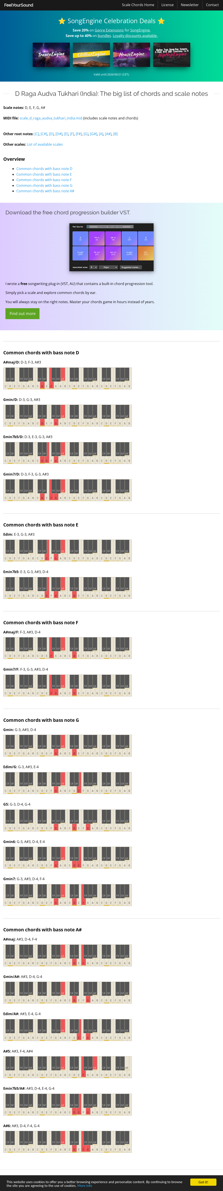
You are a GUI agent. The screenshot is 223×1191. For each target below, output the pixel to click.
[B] (115, 133)
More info (84, 1186)
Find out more (23, 313)
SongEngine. (140, 30)
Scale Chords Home (138, 4)
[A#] (108, 133)
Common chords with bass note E (44, 174)
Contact (212, 4)
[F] (72, 133)
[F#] (79, 133)
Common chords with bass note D (44, 168)
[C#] (44, 133)
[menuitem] (19, 5)
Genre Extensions (109, 30)
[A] (101, 133)
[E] (66, 133)
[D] (51, 133)
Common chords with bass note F (44, 179)
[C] (36, 133)
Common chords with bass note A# (45, 191)
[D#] (58, 133)
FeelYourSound (18, 5)
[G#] (93, 133)
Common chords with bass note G (44, 185)
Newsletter (190, 4)
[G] (86, 133)
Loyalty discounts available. (135, 35)
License (167, 4)
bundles (104, 35)
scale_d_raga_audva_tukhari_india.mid (51, 118)
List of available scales (45, 144)
